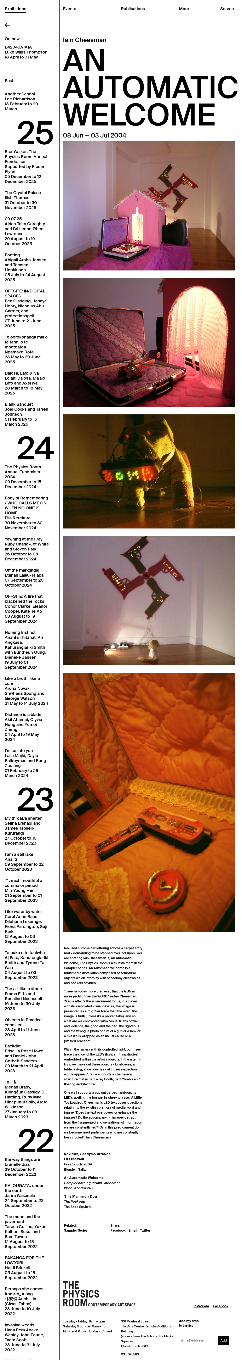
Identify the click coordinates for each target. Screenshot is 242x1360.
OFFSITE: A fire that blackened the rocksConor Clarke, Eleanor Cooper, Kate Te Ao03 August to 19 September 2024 (26, 609)
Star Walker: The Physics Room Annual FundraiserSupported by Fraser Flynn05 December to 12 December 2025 (26, 166)
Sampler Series (75, 1231)
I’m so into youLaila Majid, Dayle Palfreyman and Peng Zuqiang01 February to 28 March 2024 (25, 763)
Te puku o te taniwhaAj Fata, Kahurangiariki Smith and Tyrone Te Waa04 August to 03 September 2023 (26, 965)
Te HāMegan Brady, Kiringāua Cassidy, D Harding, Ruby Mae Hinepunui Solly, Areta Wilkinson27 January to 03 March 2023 (26, 1099)
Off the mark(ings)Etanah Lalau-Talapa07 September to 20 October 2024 (24, 578)
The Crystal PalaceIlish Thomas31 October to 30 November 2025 (23, 200)
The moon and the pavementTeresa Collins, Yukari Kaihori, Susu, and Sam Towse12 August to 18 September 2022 (25, 1231)
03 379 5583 (130, 1354)
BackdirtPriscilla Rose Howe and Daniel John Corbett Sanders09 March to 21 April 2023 (24, 1058)
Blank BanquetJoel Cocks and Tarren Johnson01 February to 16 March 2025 (26, 414)
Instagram (201, 1306)
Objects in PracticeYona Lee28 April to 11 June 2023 (23, 1027)
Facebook (118, 1231)
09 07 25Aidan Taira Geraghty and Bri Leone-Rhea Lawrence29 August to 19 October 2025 (25, 231)
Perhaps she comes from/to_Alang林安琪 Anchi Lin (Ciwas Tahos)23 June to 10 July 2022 (24, 1301)
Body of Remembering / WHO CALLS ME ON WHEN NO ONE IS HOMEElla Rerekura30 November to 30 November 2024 (26, 513)
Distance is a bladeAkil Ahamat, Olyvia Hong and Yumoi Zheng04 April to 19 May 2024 (23, 727)
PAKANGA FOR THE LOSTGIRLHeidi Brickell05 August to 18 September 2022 (24, 1267)
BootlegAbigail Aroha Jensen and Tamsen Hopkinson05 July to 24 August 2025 (25, 267)
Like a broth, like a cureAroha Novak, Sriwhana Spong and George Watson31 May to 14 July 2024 (26, 691)
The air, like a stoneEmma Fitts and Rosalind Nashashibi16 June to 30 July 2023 (25, 998)
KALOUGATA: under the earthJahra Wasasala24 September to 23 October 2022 (24, 1195)
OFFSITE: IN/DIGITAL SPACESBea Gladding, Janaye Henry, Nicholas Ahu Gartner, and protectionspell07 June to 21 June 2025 (26, 308)
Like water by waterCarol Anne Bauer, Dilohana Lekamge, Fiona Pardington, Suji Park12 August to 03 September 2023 (26, 926)
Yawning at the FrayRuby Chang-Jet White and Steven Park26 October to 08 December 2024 (27, 549)
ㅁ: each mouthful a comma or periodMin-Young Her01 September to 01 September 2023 (23, 890)
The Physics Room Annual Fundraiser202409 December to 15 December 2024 (23, 476)
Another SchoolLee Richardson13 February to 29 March (21, 101)
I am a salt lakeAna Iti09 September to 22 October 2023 (24, 862)
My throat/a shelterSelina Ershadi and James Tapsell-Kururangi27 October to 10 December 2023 (23, 831)
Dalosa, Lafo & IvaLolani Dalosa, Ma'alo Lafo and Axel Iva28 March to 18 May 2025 (25, 383)
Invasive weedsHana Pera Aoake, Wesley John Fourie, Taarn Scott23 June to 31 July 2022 (24, 1337)
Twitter (145, 1231)
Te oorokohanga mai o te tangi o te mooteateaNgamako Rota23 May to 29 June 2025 (26, 349)
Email (132, 1231)
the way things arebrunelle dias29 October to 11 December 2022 (22, 1167)
